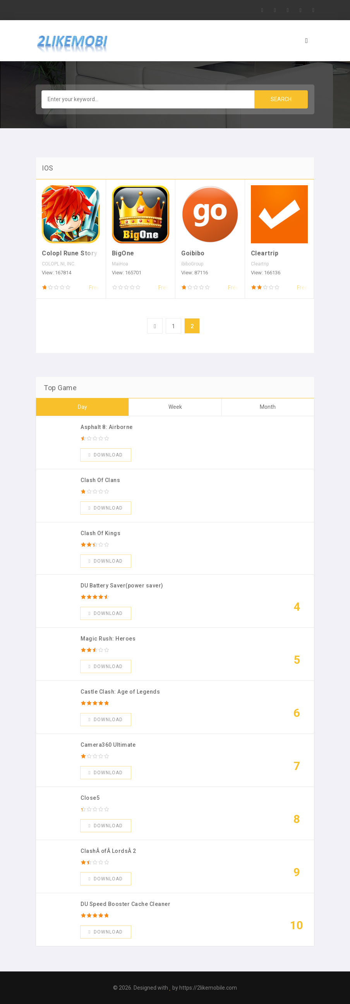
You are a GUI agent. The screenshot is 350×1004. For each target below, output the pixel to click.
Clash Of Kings (100, 533)
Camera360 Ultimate (108, 745)
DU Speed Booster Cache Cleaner (125, 904)
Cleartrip (265, 253)
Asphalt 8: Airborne (107, 427)
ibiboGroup (192, 264)
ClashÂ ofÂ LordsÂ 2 (108, 851)
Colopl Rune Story (70, 253)
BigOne (123, 253)
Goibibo (193, 253)
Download (106, 455)
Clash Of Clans (100, 480)
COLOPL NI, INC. (58, 264)
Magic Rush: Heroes (108, 638)
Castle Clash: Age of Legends (120, 692)
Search (281, 99)
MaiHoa (120, 264)
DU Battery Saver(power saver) (122, 585)
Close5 (90, 798)
